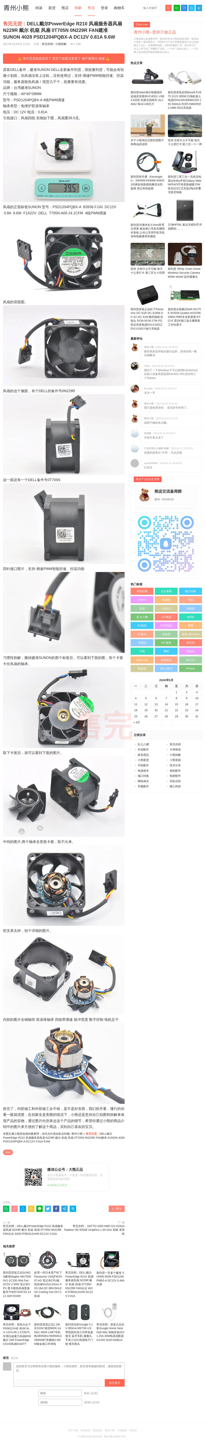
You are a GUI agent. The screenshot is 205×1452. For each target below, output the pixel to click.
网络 (166, 651)
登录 (104, 8)
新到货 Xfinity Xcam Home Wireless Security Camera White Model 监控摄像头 (185, 260)
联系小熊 (110, 1430)
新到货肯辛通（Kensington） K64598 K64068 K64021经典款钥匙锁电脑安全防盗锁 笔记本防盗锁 (148, 170)
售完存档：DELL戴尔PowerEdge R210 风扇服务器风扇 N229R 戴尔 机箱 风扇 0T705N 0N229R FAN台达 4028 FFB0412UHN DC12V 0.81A (33, 1229)
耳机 (190, 599)
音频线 (142, 642)
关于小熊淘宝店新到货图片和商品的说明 (148, 130)
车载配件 (143, 786)
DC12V (190, 660)
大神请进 (175, 749)
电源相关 (143, 770)
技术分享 (175, 765)
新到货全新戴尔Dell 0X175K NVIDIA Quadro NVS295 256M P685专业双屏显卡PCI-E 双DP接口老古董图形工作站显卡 (185, 304)
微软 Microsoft (190, 634)
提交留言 (114, 1382)
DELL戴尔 (166, 668)
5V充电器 (166, 625)
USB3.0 (166, 608)
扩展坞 (142, 634)
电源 (142, 608)
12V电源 (166, 617)
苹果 (190, 625)
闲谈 (38, 8)
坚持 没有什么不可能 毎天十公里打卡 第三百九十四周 (148, 258)
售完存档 (47, 44)
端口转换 (190, 591)
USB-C (142, 599)
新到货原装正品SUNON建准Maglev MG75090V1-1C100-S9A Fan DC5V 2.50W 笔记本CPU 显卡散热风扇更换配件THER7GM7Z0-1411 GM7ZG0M (17, 1274)
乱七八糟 (142, 617)
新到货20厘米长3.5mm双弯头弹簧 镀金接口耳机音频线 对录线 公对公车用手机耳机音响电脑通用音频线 (148, 218)
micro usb (142, 660)
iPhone (190, 668)
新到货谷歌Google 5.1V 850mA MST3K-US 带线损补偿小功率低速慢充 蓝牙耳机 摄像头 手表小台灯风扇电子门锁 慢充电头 (79, 1323)
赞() (117, 1208)
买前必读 (85, 1430)
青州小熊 (77, 1133)
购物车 (119, 8)
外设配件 (143, 749)
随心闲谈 (175, 786)
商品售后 (97, 1430)
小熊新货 (143, 760)
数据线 (142, 668)
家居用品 (143, 754)
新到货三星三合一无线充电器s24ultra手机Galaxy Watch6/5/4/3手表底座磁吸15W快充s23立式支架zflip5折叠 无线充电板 (185, 172)
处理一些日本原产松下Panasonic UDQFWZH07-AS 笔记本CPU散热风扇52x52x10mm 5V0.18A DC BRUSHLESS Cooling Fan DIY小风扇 (48, 1274)
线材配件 (175, 775)
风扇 (8, 1152)
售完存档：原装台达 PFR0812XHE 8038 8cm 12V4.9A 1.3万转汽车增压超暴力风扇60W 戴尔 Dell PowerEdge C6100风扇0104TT (17, 1323)
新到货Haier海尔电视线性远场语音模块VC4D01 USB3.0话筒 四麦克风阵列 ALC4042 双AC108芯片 (148, 86)
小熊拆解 (60, 44)
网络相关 (143, 781)
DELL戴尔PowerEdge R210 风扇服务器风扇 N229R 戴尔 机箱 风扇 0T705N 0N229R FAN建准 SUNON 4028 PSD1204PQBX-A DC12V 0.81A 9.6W (63, 1137)
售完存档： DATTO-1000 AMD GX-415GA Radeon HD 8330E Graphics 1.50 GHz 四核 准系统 (94, 1229)
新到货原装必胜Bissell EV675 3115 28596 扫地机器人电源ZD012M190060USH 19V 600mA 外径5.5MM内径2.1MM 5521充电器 (185, 87)
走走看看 (166, 591)
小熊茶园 (175, 760)
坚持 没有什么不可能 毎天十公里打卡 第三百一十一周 (185, 130)
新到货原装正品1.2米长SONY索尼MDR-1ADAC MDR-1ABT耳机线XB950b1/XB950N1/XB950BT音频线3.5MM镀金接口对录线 (48, 1323)
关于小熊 (73, 1430)
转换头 (190, 651)
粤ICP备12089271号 (115, 1436)
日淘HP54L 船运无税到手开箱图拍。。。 (185, 214)
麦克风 (190, 642)
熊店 (65, 8)
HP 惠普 (166, 642)
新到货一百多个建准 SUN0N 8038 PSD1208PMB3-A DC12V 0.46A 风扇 (110, 1268)
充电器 (166, 634)
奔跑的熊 (142, 591)
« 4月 (136, 722)
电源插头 (166, 660)
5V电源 (142, 625)
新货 (52, 8)
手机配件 (143, 765)
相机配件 (175, 770)
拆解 (78, 8)
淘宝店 (133, 1430)
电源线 (166, 599)
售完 (91, 8)
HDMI (190, 617)
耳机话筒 (175, 781)
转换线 (190, 608)
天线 (142, 651)
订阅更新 (122, 1430)
